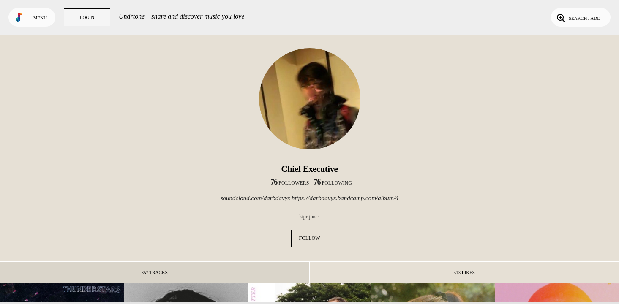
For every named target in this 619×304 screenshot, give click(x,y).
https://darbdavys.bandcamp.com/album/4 (345, 198)
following (333, 183)
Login (87, 17)
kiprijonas (310, 217)
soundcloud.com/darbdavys (255, 198)
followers (289, 183)
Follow (309, 238)
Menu (40, 17)
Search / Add (577, 17)
